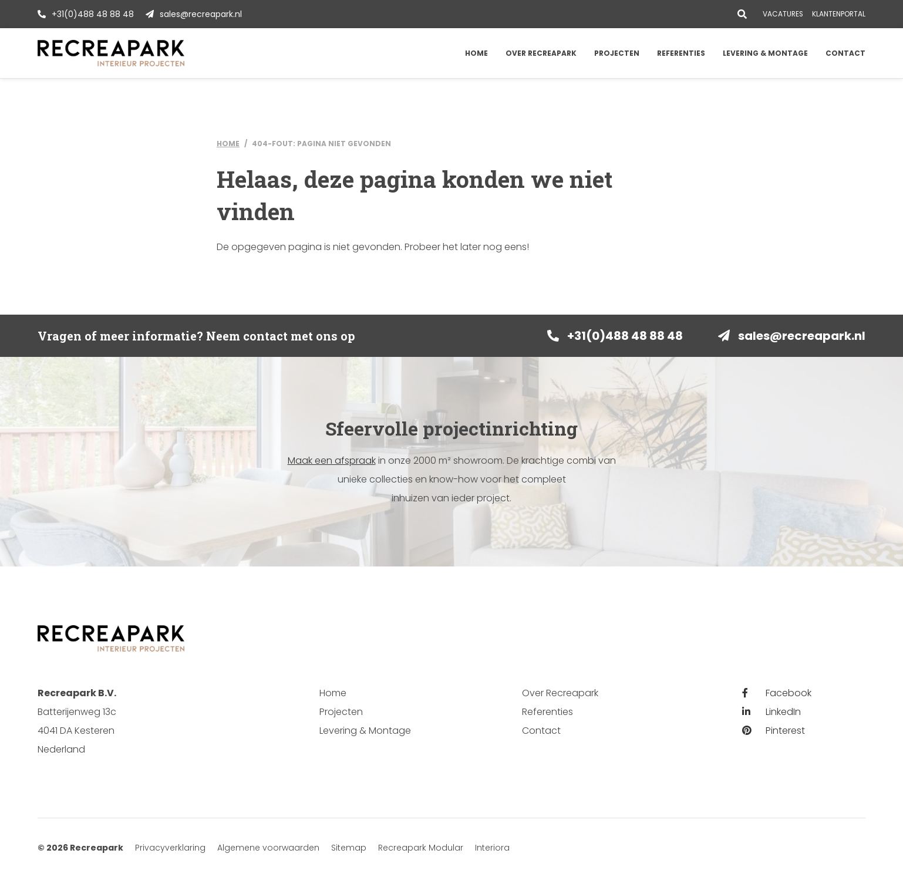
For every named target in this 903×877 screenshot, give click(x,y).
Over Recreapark (541, 53)
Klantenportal (838, 14)
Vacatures (783, 14)
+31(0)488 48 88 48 (93, 14)
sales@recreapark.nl (201, 14)
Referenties (681, 53)
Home (476, 53)
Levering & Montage (765, 53)
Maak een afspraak (332, 460)
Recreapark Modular (420, 848)
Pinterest (773, 730)
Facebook (776, 693)
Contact (845, 53)
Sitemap (348, 848)
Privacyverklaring (170, 848)
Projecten (616, 53)
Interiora (492, 848)
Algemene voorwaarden (268, 848)
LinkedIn (771, 712)
